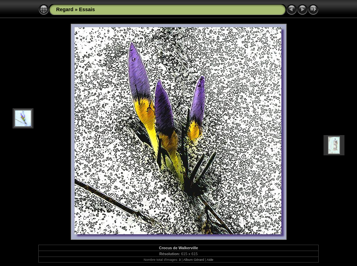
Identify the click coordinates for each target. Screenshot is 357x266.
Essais (87, 9)
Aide (210, 259)
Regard (65, 9)
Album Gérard (193, 259)
